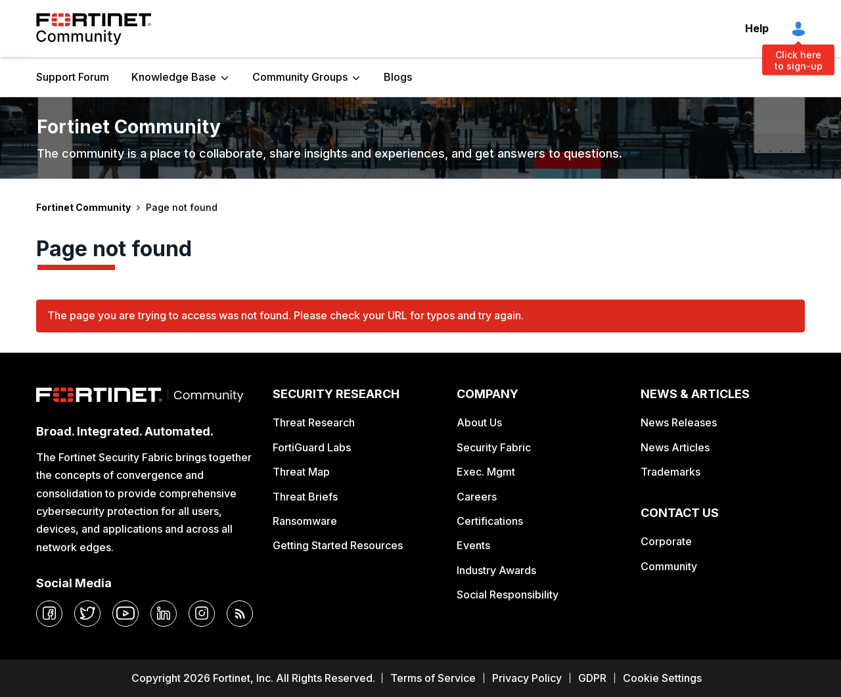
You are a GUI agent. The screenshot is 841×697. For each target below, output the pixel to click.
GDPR (592, 678)
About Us (479, 422)
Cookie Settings (662, 678)
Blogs (398, 76)
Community (669, 566)
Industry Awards (496, 570)
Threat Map (301, 471)
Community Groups (300, 76)
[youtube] (125, 613)
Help (757, 28)
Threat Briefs (305, 496)
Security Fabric (494, 447)
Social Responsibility (507, 594)
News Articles (675, 447)
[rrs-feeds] (240, 613)
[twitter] (87, 613)
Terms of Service (433, 678)
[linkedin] (163, 613)
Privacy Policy (527, 678)
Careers (477, 496)
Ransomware (305, 521)
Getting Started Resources (338, 545)
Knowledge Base (173, 76)
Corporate (666, 541)
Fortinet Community (93, 28)
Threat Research (314, 422)
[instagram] (202, 613)
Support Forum (72, 76)
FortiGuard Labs (312, 447)
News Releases (679, 422)
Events (473, 545)
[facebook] (49, 613)
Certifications (490, 521)
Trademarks (670, 471)
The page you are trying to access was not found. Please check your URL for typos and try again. (285, 315)
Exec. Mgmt (486, 471)
